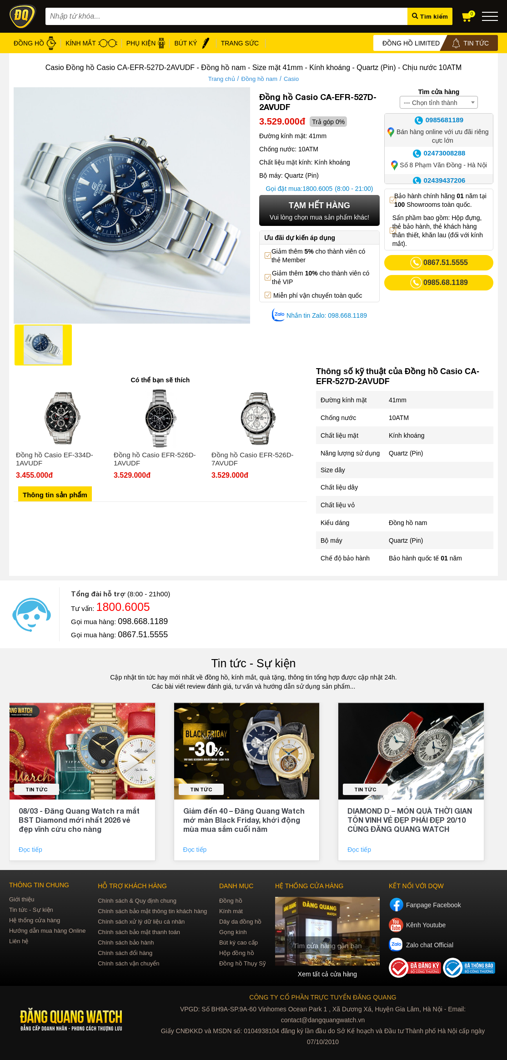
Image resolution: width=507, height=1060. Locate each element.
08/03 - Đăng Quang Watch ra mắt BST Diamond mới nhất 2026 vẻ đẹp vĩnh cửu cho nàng (79, 819)
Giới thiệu (21, 899)
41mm (398, 400)
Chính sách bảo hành (126, 942)
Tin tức (36, 789)
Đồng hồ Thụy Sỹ (242, 963)
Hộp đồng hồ (236, 953)
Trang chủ (221, 78)
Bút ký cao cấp (238, 942)
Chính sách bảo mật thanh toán (139, 932)
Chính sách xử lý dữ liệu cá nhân (141, 921)
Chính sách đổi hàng (125, 953)
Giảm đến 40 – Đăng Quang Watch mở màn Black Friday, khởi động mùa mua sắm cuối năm (244, 819)
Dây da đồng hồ (240, 921)
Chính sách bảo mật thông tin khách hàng (152, 911)
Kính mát (231, 911)
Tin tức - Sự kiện (253, 663)
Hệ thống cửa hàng (34, 920)
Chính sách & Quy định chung (137, 900)
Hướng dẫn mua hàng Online (47, 930)
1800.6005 (317, 188)
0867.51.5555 (143, 634)
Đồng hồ (230, 900)
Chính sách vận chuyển (128, 963)
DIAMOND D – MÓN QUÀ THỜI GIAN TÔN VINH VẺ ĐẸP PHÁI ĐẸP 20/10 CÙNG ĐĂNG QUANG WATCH (409, 819)
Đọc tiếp (31, 849)
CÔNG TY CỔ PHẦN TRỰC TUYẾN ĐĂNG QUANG (322, 997)
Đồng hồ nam (259, 78)
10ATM (399, 417)
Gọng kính (233, 932)
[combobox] (439, 102)
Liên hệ (18, 941)
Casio (291, 78)
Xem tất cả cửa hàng (327, 974)
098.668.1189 (143, 621)
